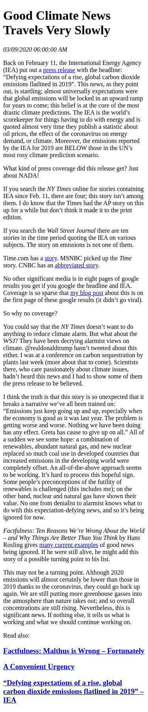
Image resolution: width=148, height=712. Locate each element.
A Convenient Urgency (39, 666)
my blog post (86, 292)
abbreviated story (76, 265)
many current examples (68, 544)
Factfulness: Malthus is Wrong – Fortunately (73, 651)
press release (59, 70)
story (51, 258)
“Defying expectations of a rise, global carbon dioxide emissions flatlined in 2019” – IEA (73, 691)
